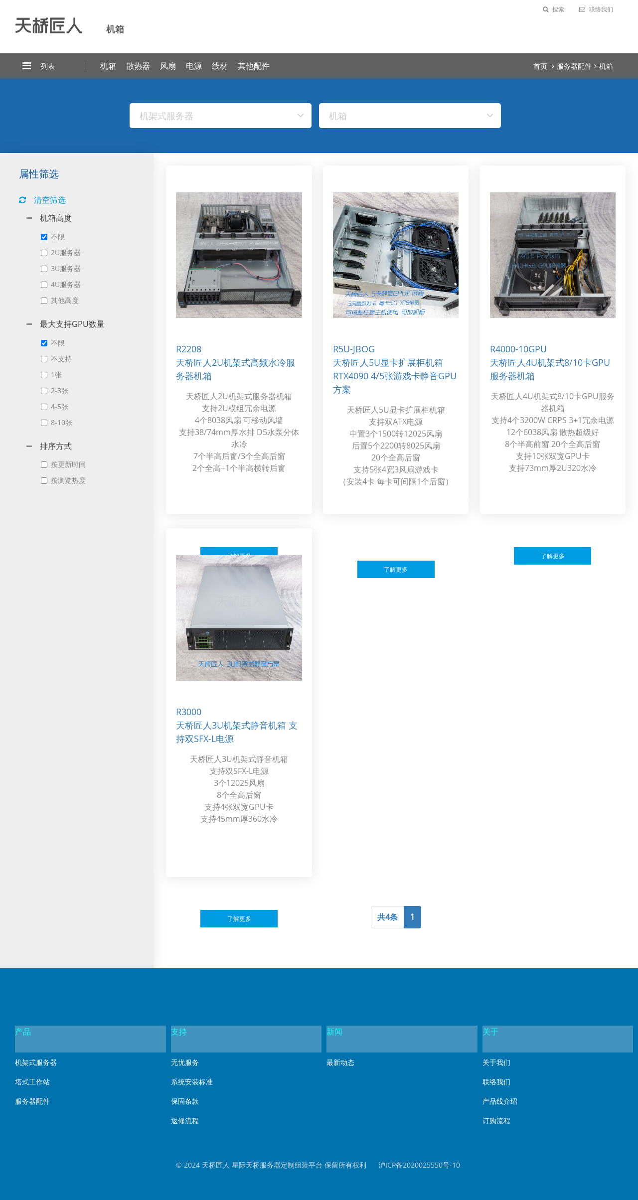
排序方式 (56, 446)
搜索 (553, 9)
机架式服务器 (36, 1062)
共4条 (387, 916)
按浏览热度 (63, 480)
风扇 (168, 65)
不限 (53, 236)
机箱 (108, 65)
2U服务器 (61, 252)
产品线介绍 (499, 1101)
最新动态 (340, 1062)
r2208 (188, 349)
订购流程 (496, 1120)
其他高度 (60, 300)
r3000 (188, 712)
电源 (194, 65)
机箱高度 (56, 217)
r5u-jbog (354, 349)
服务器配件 (574, 66)
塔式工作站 (32, 1081)
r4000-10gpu (518, 349)
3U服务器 (61, 268)
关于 (490, 1031)
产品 (23, 1031)
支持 (179, 1031)
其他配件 (254, 65)
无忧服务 (185, 1062)
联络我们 (596, 9)
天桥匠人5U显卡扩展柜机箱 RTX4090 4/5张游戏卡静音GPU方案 (395, 375)
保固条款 (185, 1101)
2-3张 (54, 390)
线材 (220, 65)
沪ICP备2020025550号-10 (419, 1165)
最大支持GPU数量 (72, 323)
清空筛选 (42, 199)
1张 (51, 374)
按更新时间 (63, 464)
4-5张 (54, 406)
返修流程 (185, 1120)
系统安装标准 (192, 1081)
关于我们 (496, 1062)
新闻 (334, 1031)
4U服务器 (61, 284)
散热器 (138, 65)
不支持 (56, 358)
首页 (540, 66)
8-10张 (56, 422)
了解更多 (396, 569)
